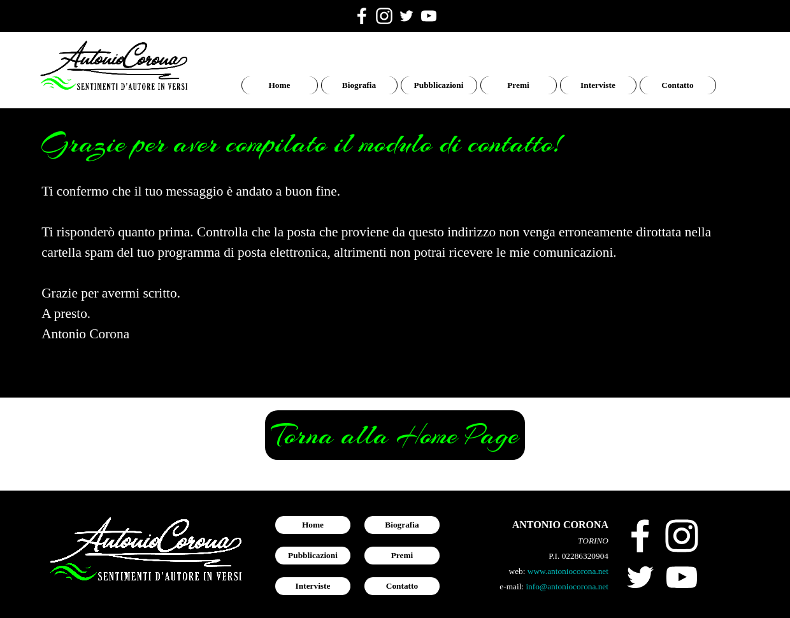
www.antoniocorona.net (568, 571)
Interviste (597, 85)
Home (279, 85)
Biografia (359, 85)
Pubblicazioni (439, 85)
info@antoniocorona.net (567, 586)
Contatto (677, 85)
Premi (518, 85)
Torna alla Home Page (395, 435)
